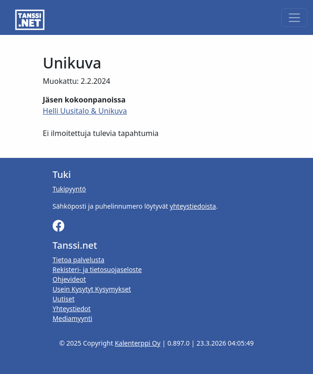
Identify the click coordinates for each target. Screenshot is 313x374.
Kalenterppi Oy (137, 343)
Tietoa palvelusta (78, 259)
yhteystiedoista (193, 206)
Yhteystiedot (72, 308)
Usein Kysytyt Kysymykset (92, 289)
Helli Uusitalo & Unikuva (85, 111)
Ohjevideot (69, 279)
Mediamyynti (72, 318)
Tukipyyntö (69, 188)
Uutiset (64, 298)
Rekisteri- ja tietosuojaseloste (97, 269)
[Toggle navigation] (294, 17)
